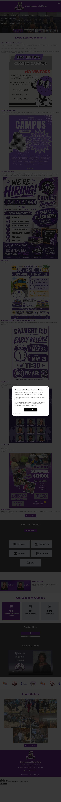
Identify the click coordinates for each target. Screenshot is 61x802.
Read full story (30, 410)
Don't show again (17, 413)
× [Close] (47, 387)
